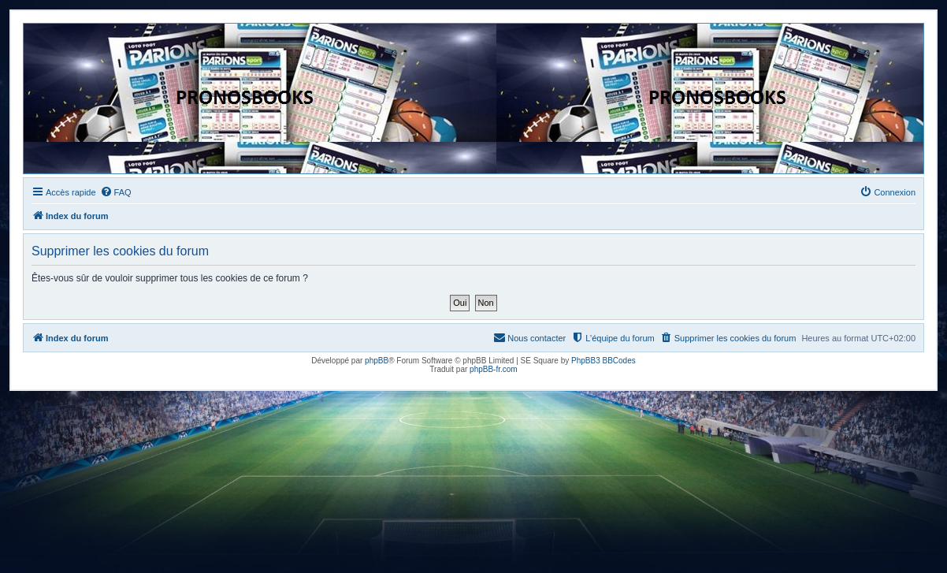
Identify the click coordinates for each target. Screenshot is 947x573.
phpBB (376, 360)
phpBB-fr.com (494, 369)
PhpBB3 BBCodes (603, 360)
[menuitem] (116, 192)
